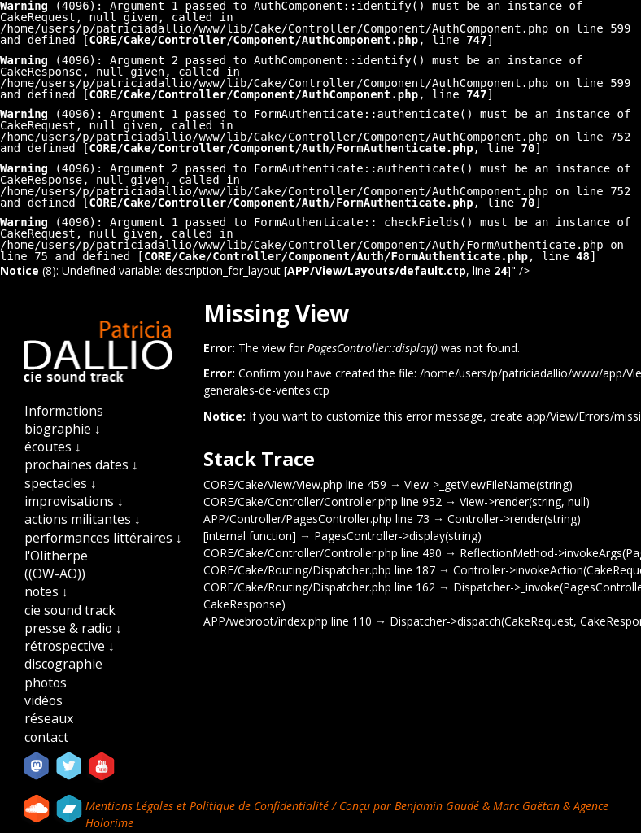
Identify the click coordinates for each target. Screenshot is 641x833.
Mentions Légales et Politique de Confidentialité (208, 805)
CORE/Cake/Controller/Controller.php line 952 (322, 501)
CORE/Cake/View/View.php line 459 (294, 484)
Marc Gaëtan (526, 805)
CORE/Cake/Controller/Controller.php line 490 (322, 552)
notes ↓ (46, 591)
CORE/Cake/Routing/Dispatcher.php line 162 (319, 587)
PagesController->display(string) (398, 535)
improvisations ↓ (74, 501)
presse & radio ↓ (73, 628)
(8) (28, 270)
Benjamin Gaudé (438, 805)
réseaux (48, 718)
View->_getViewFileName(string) (488, 484)
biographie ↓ (62, 429)
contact (46, 737)
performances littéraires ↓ (103, 538)
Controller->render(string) (514, 518)
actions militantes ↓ (82, 519)
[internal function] (249, 535)
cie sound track (70, 610)
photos (45, 682)
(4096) (48, 60)
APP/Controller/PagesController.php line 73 (316, 518)
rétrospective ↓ (69, 646)
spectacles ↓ (60, 483)
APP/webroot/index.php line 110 (287, 621)
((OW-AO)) (54, 573)
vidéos (43, 700)
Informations (63, 411)
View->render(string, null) (525, 501)
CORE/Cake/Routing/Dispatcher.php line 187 (319, 570)
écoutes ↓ (52, 447)
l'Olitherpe (56, 556)
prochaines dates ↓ (81, 464)
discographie (63, 664)
